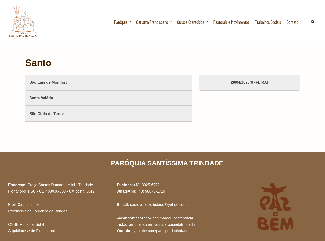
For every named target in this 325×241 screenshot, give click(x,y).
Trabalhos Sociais (268, 22)
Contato (293, 22)
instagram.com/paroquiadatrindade (166, 224)
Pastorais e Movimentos (231, 22)
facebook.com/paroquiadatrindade (164, 218)
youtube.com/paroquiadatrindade (161, 231)
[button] (129, 22)
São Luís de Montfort (48, 82)
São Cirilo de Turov (47, 114)
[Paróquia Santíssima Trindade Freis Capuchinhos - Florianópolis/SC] (23, 21)
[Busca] (312, 21)
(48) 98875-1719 (151, 191)
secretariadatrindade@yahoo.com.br (160, 205)
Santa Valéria (41, 98)
